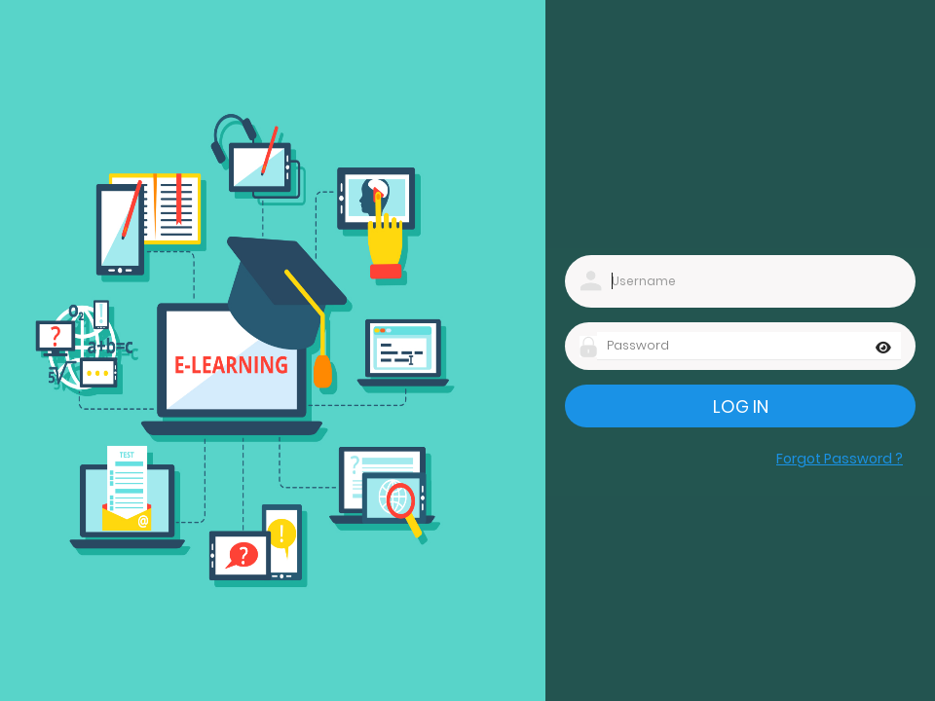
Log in (740, 406)
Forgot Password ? (839, 458)
